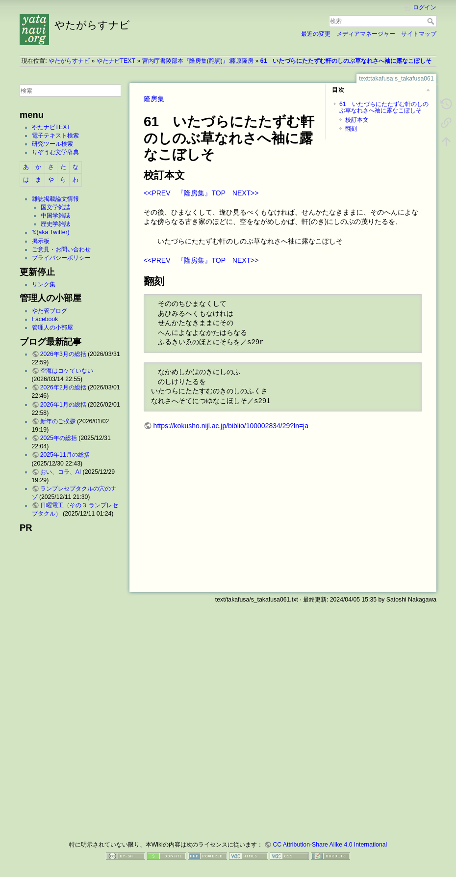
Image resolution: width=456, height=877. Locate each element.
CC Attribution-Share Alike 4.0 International (330, 844)
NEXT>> (245, 193)
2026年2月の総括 (63, 387)
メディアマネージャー (365, 33)
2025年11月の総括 (65, 454)
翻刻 (351, 128)
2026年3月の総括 (63, 354)
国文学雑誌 (55, 207)
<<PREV (157, 193)
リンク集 (43, 284)
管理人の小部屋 (52, 327)
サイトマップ (418, 33)
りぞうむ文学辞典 (55, 152)
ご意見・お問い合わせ (61, 249)
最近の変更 (315, 33)
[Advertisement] (70, 683)
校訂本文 (357, 119)
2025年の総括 (58, 438)
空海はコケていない (66, 370)
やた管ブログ (49, 310)
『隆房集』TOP (201, 193)
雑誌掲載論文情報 (55, 198)
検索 (431, 21)
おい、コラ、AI (60, 471)
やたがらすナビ (69, 60)
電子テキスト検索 (55, 135)
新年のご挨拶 (58, 421)
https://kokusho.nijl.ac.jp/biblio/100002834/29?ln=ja (230, 426)
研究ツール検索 (52, 143)
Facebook (45, 319)
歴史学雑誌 (55, 223)
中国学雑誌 (55, 215)
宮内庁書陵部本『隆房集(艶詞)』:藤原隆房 (198, 60)
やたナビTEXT (116, 60)
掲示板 (41, 241)
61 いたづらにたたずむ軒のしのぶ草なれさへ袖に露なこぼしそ (346, 60)
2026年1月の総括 (63, 404)
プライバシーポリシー (61, 257)
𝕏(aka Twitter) (51, 232)
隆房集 (154, 99)
